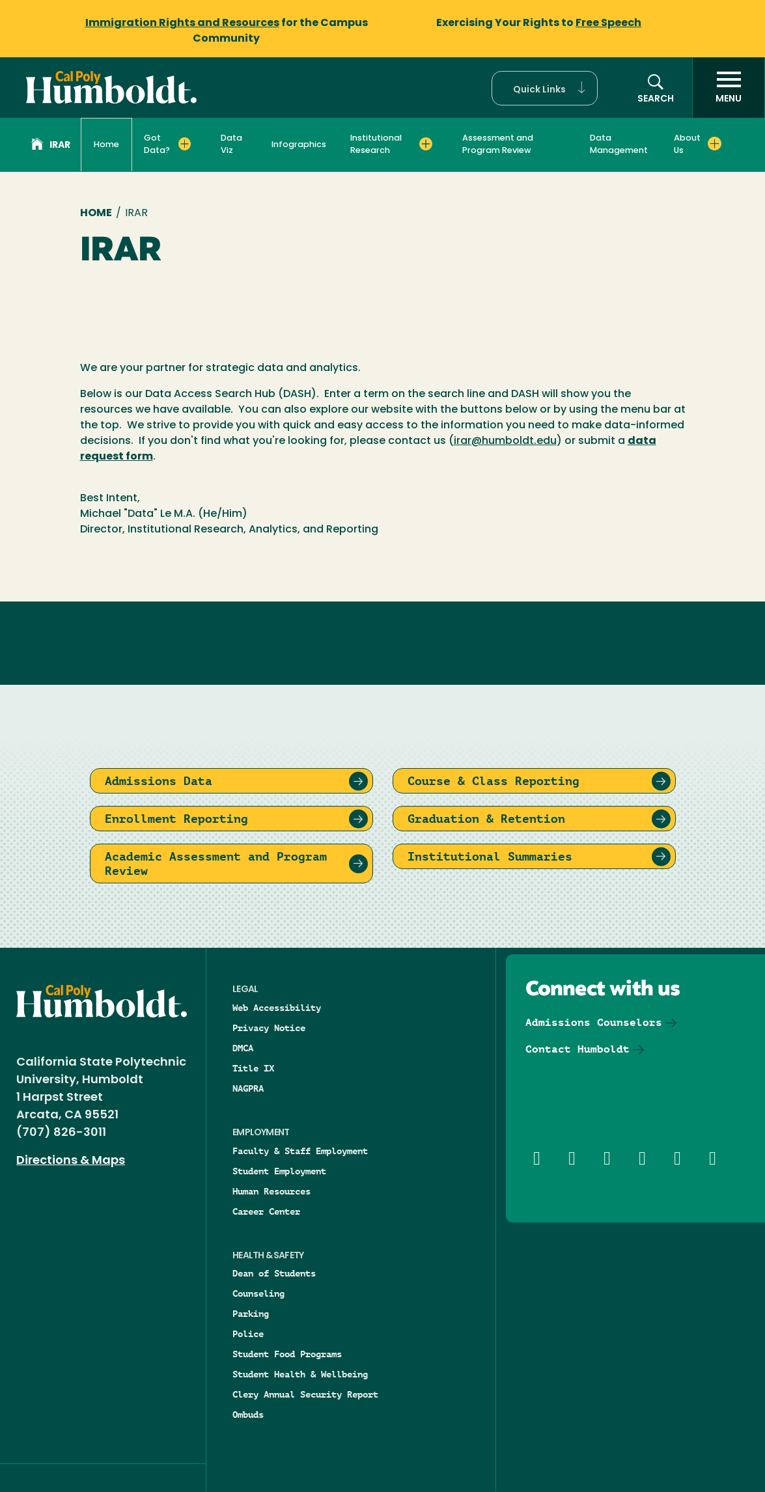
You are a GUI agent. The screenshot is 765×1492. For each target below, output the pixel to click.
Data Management (619, 144)
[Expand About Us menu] (714, 144)
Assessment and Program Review (497, 144)
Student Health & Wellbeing (300, 1374)
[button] (545, 88)
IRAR (50, 146)
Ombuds (248, 1414)
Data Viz (231, 144)
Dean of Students (274, 1273)
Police (248, 1334)
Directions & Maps (70, 1161)
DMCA (242, 1048)
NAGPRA (248, 1088)
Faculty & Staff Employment (300, 1151)
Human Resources (271, 1191)
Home (106, 145)
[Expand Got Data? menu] (184, 144)
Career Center (266, 1211)
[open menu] (728, 88)
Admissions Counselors (593, 1022)
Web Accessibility (276, 1007)
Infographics (298, 145)
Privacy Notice (268, 1028)
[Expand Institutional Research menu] (425, 144)
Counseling (258, 1293)
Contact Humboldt (577, 1049)
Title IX (253, 1068)
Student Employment (279, 1171)
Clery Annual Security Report (305, 1394)
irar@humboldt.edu (505, 441)
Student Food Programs (287, 1354)
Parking (250, 1313)
